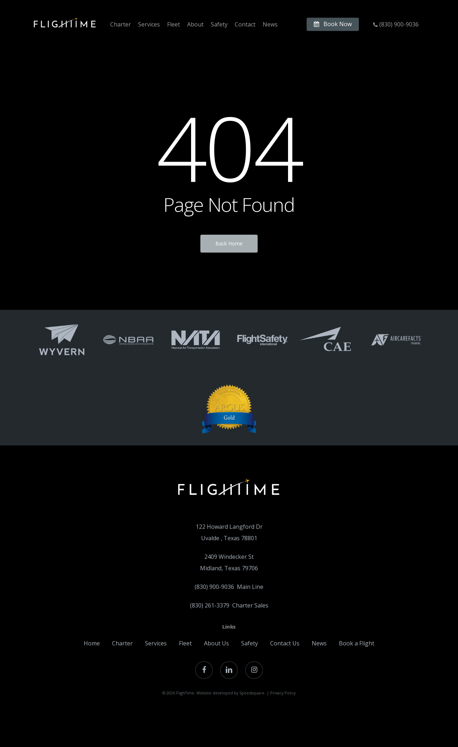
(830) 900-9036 (215, 587)
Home (92, 643)
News (319, 643)
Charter (122, 643)
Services (156, 643)
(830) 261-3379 (209, 605)
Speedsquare (251, 692)
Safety (249, 643)
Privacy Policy (283, 692)
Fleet (185, 643)
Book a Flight (356, 643)
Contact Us (284, 643)
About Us (216, 643)
